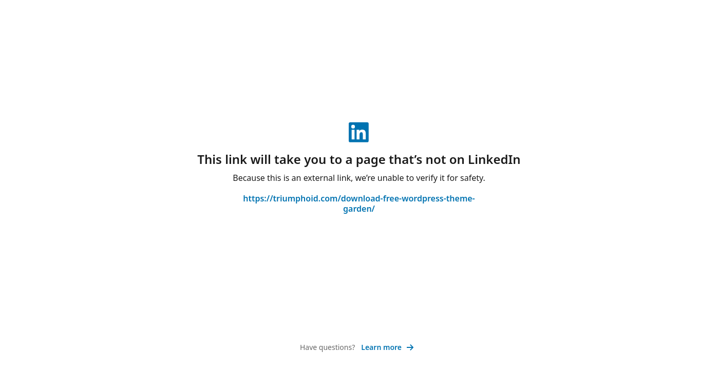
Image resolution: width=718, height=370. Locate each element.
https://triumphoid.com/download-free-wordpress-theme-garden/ (359, 203)
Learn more (387, 347)
